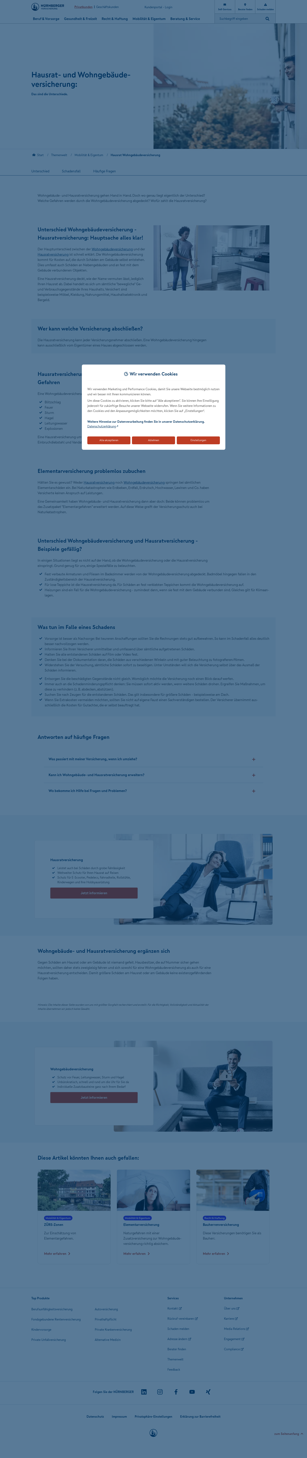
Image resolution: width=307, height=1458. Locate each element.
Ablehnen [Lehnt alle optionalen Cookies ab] (153, 440)
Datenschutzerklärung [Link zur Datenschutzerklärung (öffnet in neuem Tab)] (101, 426)
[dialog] (153, 407)
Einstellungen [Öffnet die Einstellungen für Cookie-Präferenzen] (198, 440)
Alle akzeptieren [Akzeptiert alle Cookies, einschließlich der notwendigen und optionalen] (108, 440)
